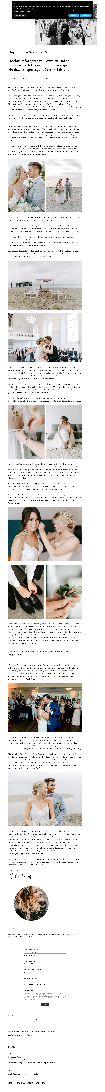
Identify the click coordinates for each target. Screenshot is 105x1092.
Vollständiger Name (31, 949)
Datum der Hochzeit (31, 978)
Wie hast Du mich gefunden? (34, 967)
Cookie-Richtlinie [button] (23, 8)
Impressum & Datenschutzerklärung (26, 1083)
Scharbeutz (64, 497)
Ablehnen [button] (74, 15)
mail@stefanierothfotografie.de (23, 1020)
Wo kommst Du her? (31, 972)
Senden (45, 1004)
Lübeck (78, 497)
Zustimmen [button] (86, 15)
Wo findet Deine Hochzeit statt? (35, 984)
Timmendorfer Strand (47, 497)
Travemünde (30, 497)
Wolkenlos (46, 390)
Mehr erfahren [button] (20, 15)
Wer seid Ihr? (29, 990)
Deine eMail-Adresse (32, 955)
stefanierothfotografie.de (20, 1035)
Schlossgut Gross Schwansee (57, 384)
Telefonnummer (29, 961)
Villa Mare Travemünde (54, 387)
